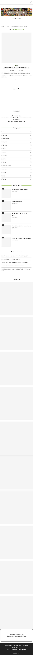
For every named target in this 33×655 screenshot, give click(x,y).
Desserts (17, 145)
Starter (17, 179)
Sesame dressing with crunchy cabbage (21, 238)
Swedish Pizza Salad (17, 201)
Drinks (17, 152)
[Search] (28, 2)
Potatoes (17, 155)
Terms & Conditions (23, 645)
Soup (17, 176)
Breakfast (17, 142)
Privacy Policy (8, 645)
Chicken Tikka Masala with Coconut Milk (21, 214)
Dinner (17, 149)
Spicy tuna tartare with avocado (20, 262)
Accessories (17, 132)
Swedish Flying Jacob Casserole (20, 189)
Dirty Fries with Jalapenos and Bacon (21, 226)
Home (3, 26)
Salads (17, 162)
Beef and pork (17, 138)
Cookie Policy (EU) (16, 647)
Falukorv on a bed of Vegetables (17, 67)
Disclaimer (15, 645)
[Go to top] (16, 653)
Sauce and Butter (17, 165)
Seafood (17, 169)
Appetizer (17, 135)
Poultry (17, 159)
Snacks (17, 172)
